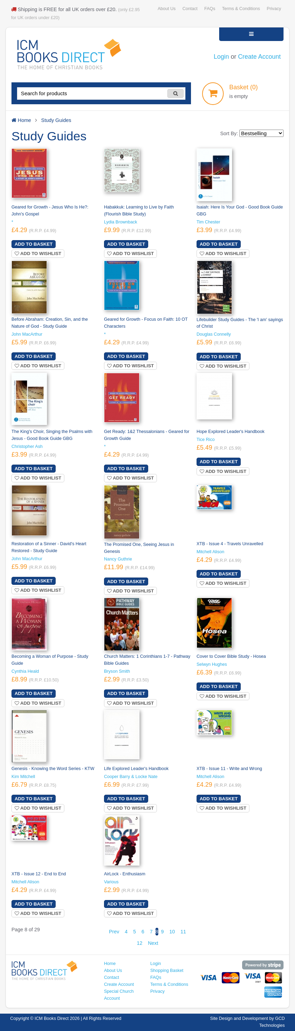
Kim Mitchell (23, 776)
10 (172, 931)
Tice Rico (206, 439)
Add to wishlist (38, 253)
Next (153, 943)
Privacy (274, 8)
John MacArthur (26, 334)
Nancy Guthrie (118, 559)
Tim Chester (208, 222)
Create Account (259, 56)
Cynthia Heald (25, 671)
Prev (114, 931)
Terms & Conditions (241, 8)
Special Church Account (119, 995)
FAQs (209, 8)
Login (221, 56)
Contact (189, 8)
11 (183, 931)
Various (111, 881)
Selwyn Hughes (212, 664)
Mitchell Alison (210, 551)
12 (139, 943)
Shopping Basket (166, 970)
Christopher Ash (27, 446)
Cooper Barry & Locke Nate (131, 776)
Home (110, 963)
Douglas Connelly (214, 334)
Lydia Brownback (120, 222)
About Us (167, 8)
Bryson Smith (117, 671)
